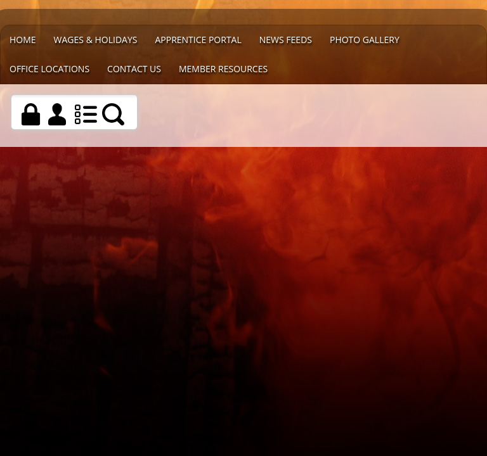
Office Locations (49, 69)
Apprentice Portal (198, 40)
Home (23, 40)
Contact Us (134, 69)
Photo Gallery (364, 40)
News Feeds (285, 40)
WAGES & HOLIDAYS (96, 40)
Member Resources (223, 69)
